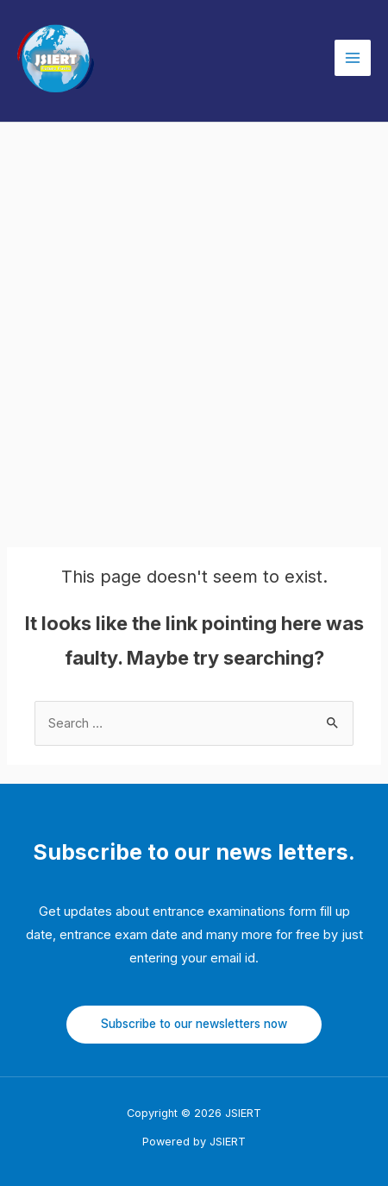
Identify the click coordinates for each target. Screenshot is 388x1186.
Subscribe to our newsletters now (194, 1024)
